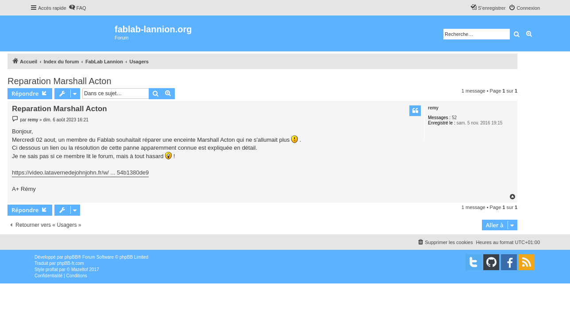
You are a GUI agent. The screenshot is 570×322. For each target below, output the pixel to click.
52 (454, 117)
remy (433, 107)
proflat (52, 269)
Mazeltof (79, 269)
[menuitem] (77, 8)
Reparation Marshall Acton (60, 81)
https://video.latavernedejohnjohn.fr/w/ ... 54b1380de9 (80, 172)
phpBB (71, 257)
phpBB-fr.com (70, 263)
